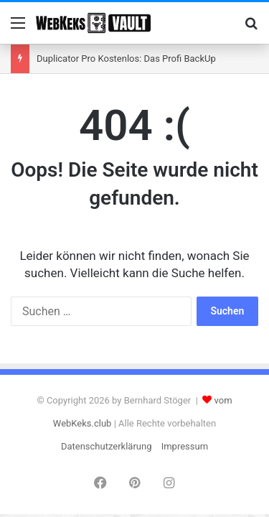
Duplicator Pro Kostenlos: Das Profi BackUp (126, 58)
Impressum (184, 446)
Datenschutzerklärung (106, 446)
